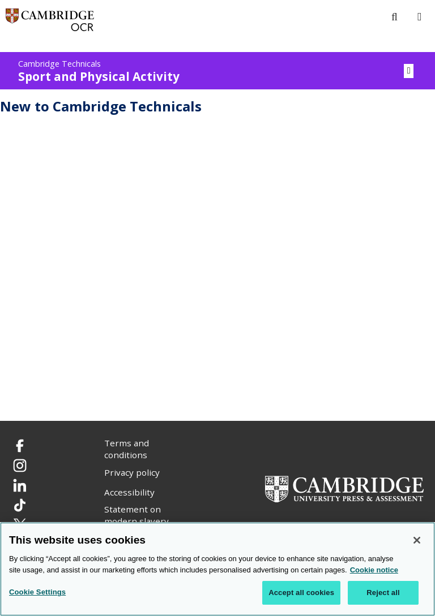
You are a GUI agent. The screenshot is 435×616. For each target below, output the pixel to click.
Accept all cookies (301, 592)
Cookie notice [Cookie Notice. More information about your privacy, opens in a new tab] (374, 570)
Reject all (382, 592)
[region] (217, 569)
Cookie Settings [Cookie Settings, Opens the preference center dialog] (37, 592)
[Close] (416, 540)
